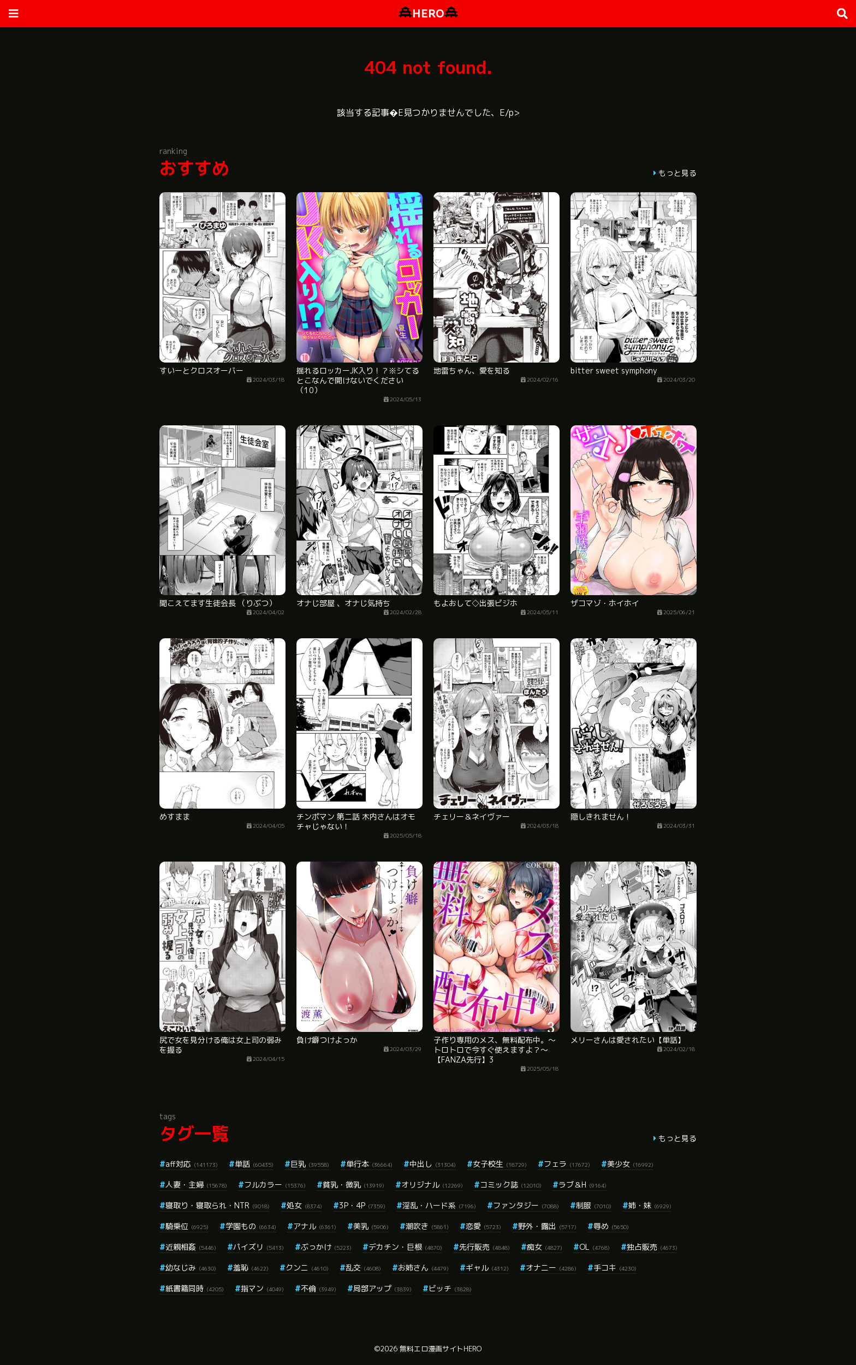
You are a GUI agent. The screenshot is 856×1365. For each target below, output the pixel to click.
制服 (593, 1205)
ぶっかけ (326, 1247)
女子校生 (500, 1164)
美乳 (371, 1226)
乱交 (363, 1267)
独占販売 (652, 1247)
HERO (428, 13)
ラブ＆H (582, 1184)
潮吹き (427, 1226)
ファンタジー (526, 1205)
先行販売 (484, 1247)
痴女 (544, 1247)
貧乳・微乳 (353, 1184)
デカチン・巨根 (405, 1247)
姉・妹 (649, 1205)
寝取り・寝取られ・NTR (217, 1205)
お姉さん (423, 1267)
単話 (254, 1164)
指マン (262, 1288)
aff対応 (191, 1164)
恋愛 (483, 1226)
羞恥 (251, 1267)
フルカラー (275, 1184)
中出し (432, 1164)
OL (594, 1247)
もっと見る (677, 173)
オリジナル (432, 1184)
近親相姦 (190, 1247)
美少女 (630, 1164)
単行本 (369, 1164)
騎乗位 (187, 1226)
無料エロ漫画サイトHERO (441, 1349)
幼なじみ (190, 1267)
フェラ (567, 1164)
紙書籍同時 (194, 1288)
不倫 (318, 1288)
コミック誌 (511, 1184)
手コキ (615, 1267)
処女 (304, 1205)
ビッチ (450, 1288)
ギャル (487, 1267)
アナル (314, 1226)
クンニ (307, 1267)
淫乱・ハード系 (439, 1205)
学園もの (250, 1226)
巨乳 (309, 1164)
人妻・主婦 (196, 1184)
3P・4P (362, 1205)
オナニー (551, 1267)
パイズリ (258, 1247)
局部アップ (382, 1288)
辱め (611, 1226)
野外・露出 (547, 1226)
